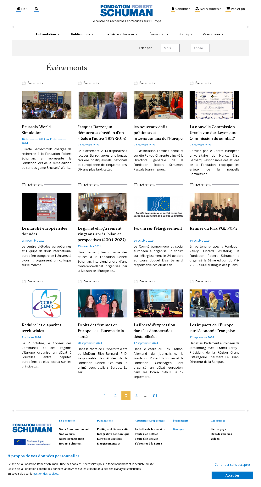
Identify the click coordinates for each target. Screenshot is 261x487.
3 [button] (126, 395)
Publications (105, 420)
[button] (97, 394)
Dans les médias (221, 434)
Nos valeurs (67, 434)
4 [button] (137, 395)
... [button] (145, 396)
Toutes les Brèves (146, 438)
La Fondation (67, 420)
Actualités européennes (150, 420)
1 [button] (105, 395)
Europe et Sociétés (109, 438)
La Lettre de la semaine (150, 429)
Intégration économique (113, 434)
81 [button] (155, 395)
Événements (158, 34)
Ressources (211, 34)
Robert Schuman (70, 443)
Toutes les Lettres (146, 434)
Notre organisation (71, 438)
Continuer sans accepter (232, 464)
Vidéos (215, 438)
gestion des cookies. (46, 473)
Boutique (185, 34)
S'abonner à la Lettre (148, 443)
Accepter (232, 475)
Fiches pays (218, 429)
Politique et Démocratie (112, 429)
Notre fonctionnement (74, 429)
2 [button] (115, 395)
